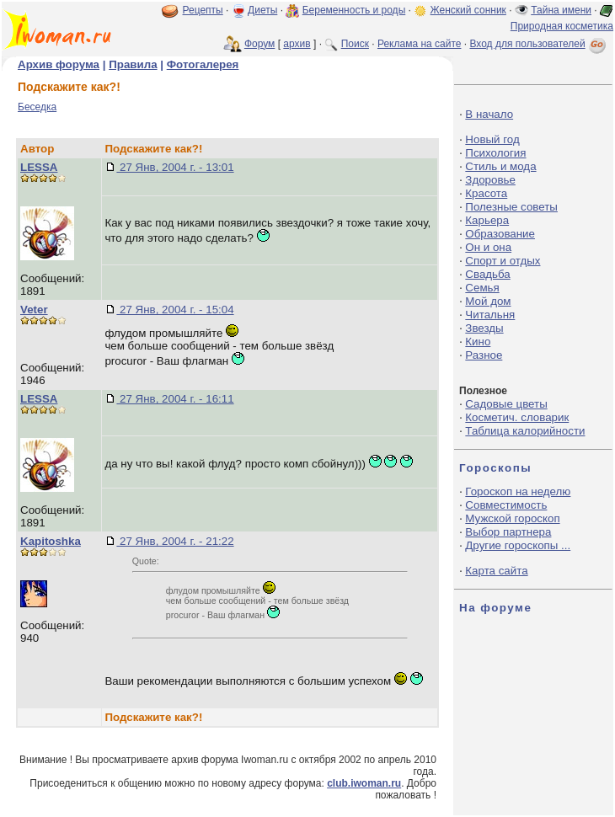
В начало (489, 114)
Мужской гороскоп (512, 518)
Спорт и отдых (502, 260)
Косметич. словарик (517, 417)
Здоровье (490, 180)
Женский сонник (468, 10)
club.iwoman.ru (364, 783)
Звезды (484, 328)
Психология (495, 153)
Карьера (487, 220)
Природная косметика (562, 26)
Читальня (490, 314)
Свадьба (487, 274)
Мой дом (488, 301)
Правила (133, 64)
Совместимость (506, 505)
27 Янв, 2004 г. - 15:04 (174, 309)
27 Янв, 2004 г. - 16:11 (174, 398)
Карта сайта (496, 570)
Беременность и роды (354, 10)
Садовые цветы (506, 404)
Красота (486, 193)
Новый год (492, 139)
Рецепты (203, 10)
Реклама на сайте (419, 44)
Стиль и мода (500, 166)
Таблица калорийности (525, 431)
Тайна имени (561, 10)
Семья (482, 287)
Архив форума (58, 64)
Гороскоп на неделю (517, 491)
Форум (259, 44)
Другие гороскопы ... (517, 545)
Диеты (262, 10)
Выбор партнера (508, 532)
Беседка (37, 107)
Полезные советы (511, 206)
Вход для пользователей (539, 44)
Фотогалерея (203, 64)
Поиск (355, 44)
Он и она (488, 247)
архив (296, 44)
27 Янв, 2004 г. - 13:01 (174, 167)
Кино (477, 341)
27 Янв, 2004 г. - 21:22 (174, 541)
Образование (500, 233)
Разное (483, 355)
